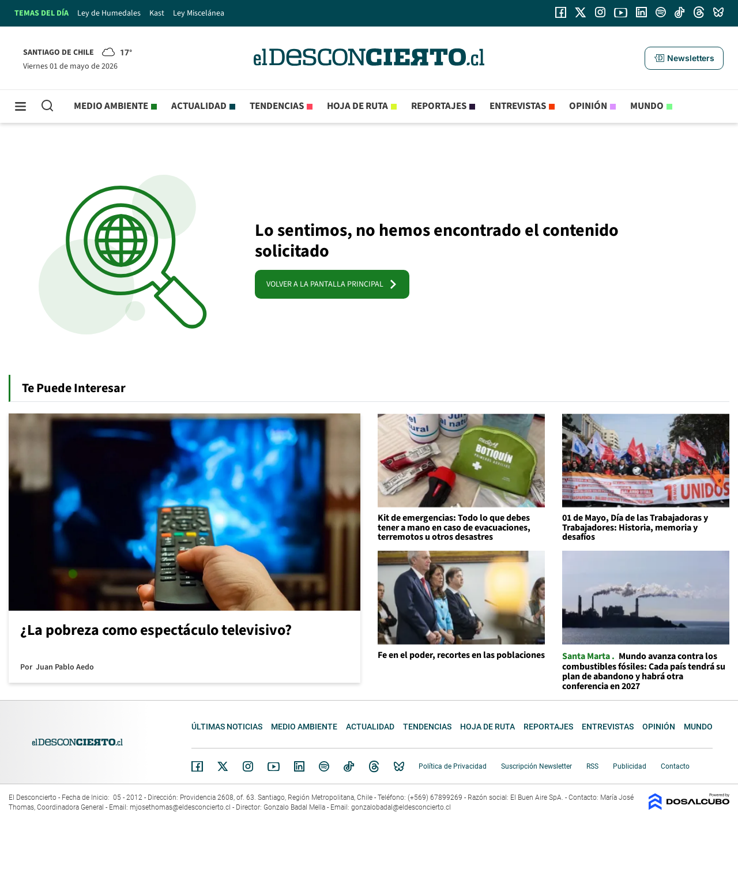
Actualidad (199, 106)
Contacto (675, 766)
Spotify (324, 766)
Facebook (197, 766)
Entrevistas (518, 106)
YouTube (273, 766)
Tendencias (277, 106)
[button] (684, 58)
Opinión (588, 106)
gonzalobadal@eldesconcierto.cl (401, 807)
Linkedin (299, 766)
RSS (592, 766)
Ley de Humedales (109, 13)
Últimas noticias (226, 726)
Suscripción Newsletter (536, 766)
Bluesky (399, 766)
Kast (156, 13)
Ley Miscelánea (198, 13)
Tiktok (349, 766)
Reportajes (438, 106)
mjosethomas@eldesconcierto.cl (180, 807)
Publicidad (629, 766)
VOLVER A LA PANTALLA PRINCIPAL (332, 284)
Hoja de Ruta (357, 106)
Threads (374, 766)
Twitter (223, 766)
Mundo (647, 106)
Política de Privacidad (453, 766)
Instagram (248, 766)
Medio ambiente (111, 106)
